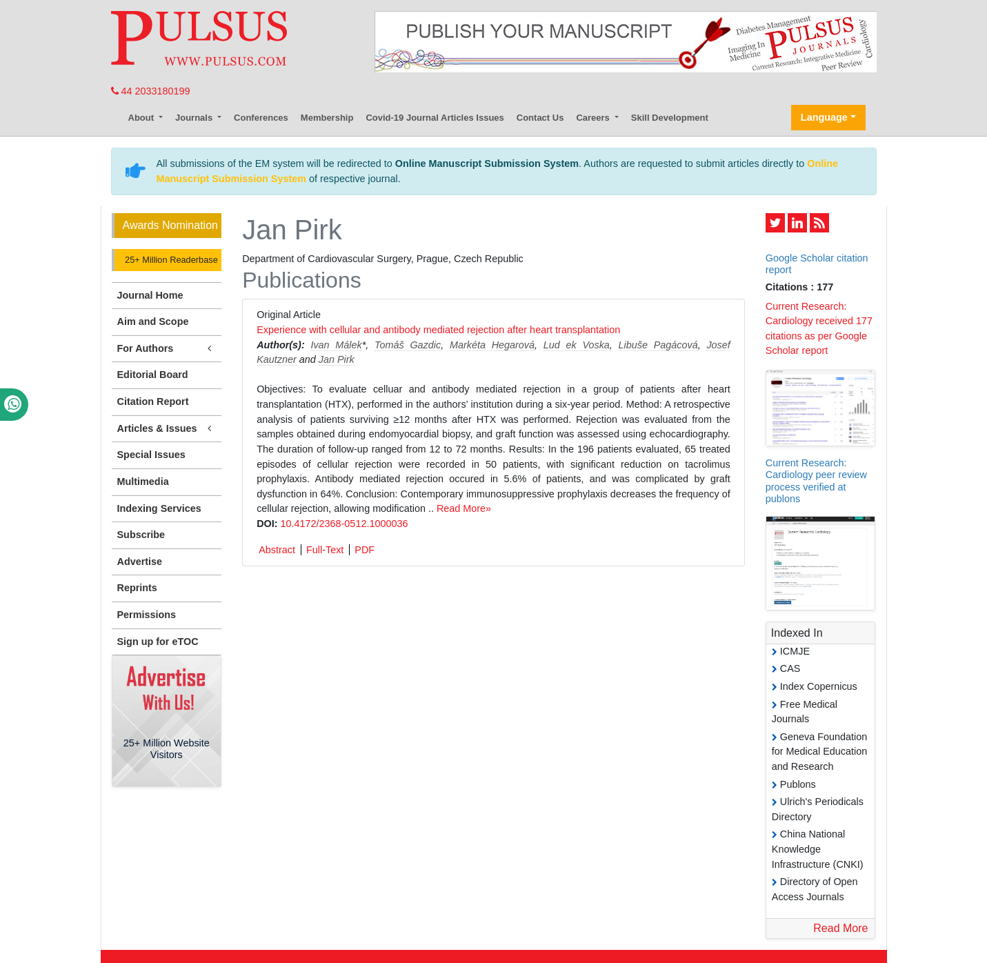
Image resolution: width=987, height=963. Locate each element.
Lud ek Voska (577, 344)
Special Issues (151, 454)
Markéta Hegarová (492, 344)
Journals (195, 117)
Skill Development (669, 117)
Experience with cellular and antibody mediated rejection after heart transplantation (438, 329)
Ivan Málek (335, 344)
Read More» (464, 508)
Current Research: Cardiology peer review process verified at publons (816, 480)
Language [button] (824, 117)
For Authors (167, 348)
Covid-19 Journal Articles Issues (435, 117)
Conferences (261, 117)
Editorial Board (152, 374)
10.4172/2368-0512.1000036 (344, 523)
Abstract (277, 549)
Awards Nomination (170, 225)
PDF (365, 549)
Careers (594, 117)
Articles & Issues (167, 428)
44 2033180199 (150, 91)
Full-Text (324, 549)
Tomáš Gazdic (408, 344)
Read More (840, 928)
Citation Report (153, 401)
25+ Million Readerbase (170, 260)
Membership (327, 117)
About (142, 117)
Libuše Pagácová (658, 344)
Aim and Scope (153, 321)
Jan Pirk (337, 359)
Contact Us (540, 117)
